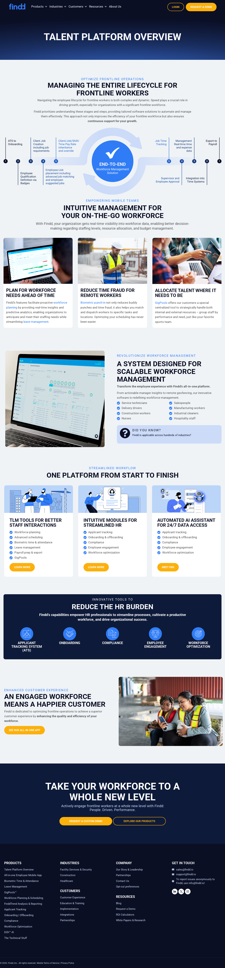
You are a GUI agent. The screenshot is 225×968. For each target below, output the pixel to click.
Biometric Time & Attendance (21, 881)
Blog (118, 903)
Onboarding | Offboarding (18, 915)
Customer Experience (72, 897)
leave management (36, 321)
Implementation (69, 908)
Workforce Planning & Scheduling (23, 898)
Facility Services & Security (76, 869)
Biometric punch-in (93, 302)
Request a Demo (126, 908)
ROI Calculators (125, 914)
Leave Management (15, 886)
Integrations (67, 914)
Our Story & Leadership (129, 869)
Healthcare (66, 881)
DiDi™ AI (9, 932)
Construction (67, 875)
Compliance (11, 920)
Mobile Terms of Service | (48, 963)
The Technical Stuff (15, 938)
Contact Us (122, 881)
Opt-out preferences (127, 886)
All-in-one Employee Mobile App (23, 875)
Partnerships (67, 920)
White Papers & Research (130, 920)
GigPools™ (10, 892)
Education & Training (72, 903)
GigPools (161, 302)
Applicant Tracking (15, 909)
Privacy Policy (67, 963)
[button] (39, 6)
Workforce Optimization (18, 926)
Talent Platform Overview (19, 869)
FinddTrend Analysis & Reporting (23, 903)
